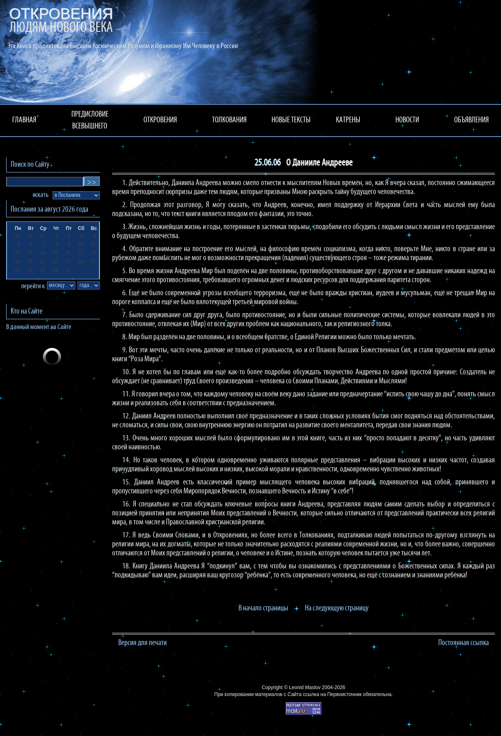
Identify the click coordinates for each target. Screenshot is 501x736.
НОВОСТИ (407, 120)
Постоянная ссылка (463, 643)
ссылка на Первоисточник (332, 694)
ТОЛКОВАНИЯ (229, 120)
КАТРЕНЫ (348, 120)
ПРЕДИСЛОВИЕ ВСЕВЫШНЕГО (89, 120)
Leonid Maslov (304, 687)
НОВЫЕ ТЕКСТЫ (291, 120)
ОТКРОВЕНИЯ (160, 120)
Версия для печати (142, 643)
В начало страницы (263, 608)
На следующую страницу (337, 608)
